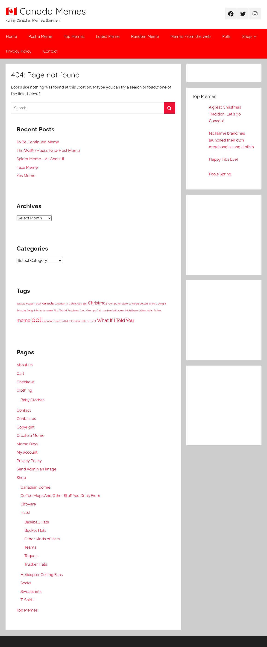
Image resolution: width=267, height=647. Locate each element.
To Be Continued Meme (38, 142)
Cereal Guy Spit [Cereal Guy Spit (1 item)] (78, 303)
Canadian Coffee (35, 487)
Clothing (24, 390)
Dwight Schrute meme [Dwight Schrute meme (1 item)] (40, 310)
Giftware (28, 504)
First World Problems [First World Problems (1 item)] (66, 310)
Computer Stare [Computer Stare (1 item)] (118, 303)
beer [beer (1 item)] (38, 303)
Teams (30, 547)
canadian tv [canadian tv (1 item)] (61, 303)
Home (11, 36)
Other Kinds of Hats (42, 539)
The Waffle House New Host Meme (48, 150)
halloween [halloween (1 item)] (118, 310)
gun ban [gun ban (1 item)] (106, 310)
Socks (26, 583)
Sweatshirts (31, 591)
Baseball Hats (36, 522)
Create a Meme (30, 435)
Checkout (25, 382)
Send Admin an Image (36, 469)
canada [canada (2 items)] (48, 303)
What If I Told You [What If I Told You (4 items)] (115, 320)
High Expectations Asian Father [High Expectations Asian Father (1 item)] (143, 310)
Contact (50, 51)
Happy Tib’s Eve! (223, 159)
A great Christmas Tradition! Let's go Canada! (225, 114)
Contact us (26, 418)
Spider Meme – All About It (40, 159)
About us (24, 365)
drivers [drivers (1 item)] (153, 303)
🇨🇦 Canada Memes (46, 11)
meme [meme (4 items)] (23, 320)
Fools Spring (220, 174)
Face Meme (27, 167)
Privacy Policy (19, 51)
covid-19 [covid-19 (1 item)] (134, 303)
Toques (30, 555)
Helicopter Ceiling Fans (42, 574)
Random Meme (145, 36)
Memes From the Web (190, 36)
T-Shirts (27, 599)
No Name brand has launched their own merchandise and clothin (231, 140)
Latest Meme (107, 36)
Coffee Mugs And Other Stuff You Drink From (60, 495)
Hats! (25, 512)
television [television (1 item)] (74, 321)
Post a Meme (40, 36)
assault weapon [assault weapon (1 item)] (26, 303)
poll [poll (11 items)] (37, 320)
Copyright (26, 427)
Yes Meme (26, 175)
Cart (20, 373)
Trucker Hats (35, 564)
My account (27, 452)
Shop (249, 36)
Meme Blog (27, 444)
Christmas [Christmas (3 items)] (98, 303)
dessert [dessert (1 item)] (144, 303)
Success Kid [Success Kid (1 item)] (61, 321)
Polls (226, 36)
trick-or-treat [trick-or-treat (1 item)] (88, 321)
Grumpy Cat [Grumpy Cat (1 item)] (93, 310)
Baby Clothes (32, 400)
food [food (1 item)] (82, 310)
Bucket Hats (35, 530)
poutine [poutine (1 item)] (48, 321)
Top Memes (74, 36)
